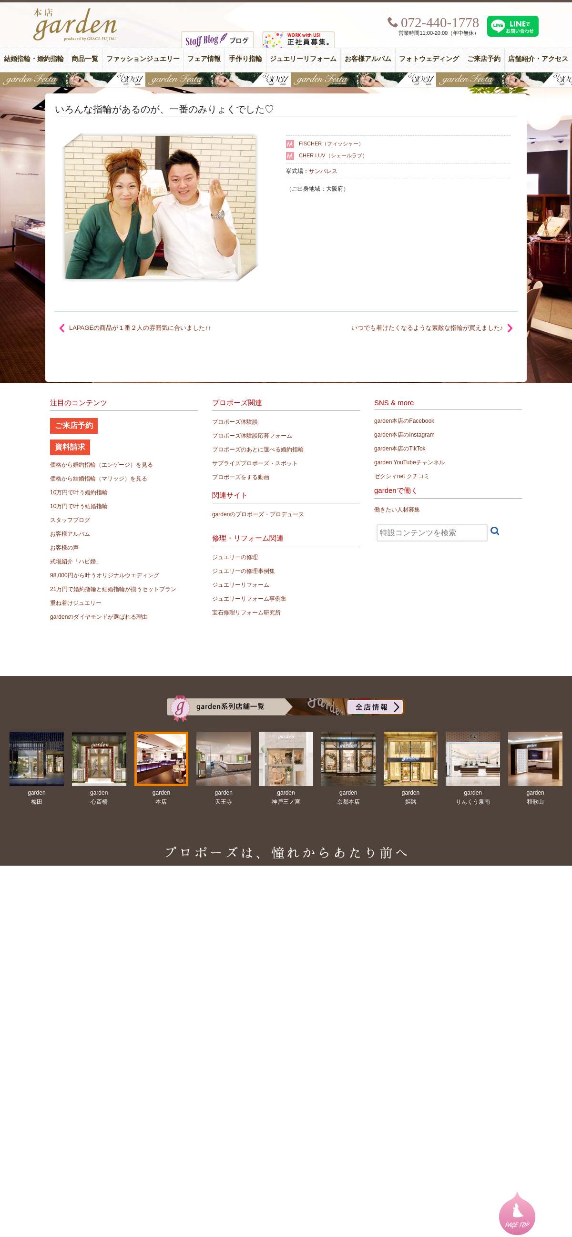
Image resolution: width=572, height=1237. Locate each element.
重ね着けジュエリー (76, 603)
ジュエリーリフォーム (303, 58)
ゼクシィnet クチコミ (401, 476)
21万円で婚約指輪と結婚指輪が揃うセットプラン (113, 589)
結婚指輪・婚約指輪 (34, 58)
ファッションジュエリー (143, 58)
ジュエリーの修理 (235, 557)
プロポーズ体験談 (235, 422)
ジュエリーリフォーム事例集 (249, 598)
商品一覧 (85, 58)
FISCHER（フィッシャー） (331, 143)
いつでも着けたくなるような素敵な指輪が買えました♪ (427, 327)
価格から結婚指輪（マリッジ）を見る (98, 478)
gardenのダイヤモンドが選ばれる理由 (99, 616)
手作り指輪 (245, 58)
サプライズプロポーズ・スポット (255, 463)
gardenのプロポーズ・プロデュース (258, 514)
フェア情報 (204, 58)
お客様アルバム (368, 58)
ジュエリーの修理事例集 (243, 571)
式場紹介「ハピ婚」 (76, 561)
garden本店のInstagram (404, 434)
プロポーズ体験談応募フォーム (252, 435)
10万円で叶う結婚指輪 (79, 506)
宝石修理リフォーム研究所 (246, 612)
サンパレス (323, 171)
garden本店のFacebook (404, 421)
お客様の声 (64, 547)
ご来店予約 (483, 58)
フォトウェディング (429, 58)
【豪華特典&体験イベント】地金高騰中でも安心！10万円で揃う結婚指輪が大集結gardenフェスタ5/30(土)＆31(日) (286, 79)
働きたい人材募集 (397, 509)
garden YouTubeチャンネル (409, 462)
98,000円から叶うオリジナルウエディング (104, 575)
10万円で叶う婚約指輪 (79, 492)
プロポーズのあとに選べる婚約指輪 (258, 449)
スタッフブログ (70, 520)
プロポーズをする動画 (240, 477)
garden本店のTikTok (400, 448)
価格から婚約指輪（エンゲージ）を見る (101, 464)
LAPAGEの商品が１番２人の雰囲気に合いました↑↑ (140, 327)
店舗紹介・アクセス (538, 58)
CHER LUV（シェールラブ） (333, 155)
